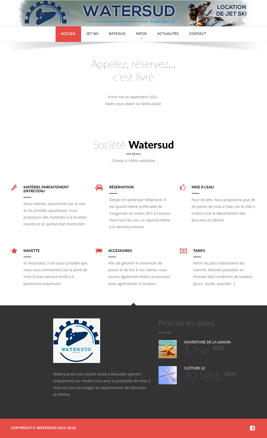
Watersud (47, 427)
